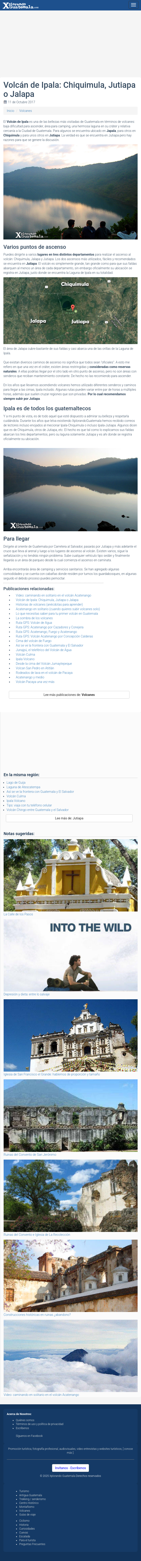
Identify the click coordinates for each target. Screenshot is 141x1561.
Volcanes (25, 111)
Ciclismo (24, 1520)
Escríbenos (22, 1428)
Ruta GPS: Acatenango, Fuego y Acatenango (46, 632)
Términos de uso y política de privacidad (39, 1424)
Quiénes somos (25, 1420)
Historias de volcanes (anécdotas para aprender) (49, 604)
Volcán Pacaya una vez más (35, 682)
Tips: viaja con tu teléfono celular (29, 805)
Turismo (24, 1491)
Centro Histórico (28, 1503)
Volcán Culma (25, 654)
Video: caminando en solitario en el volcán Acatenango (53, 595)
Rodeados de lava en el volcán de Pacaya (44, 673)
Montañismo (26, 1506)
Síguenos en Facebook (29, 1436)
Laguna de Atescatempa (23, 787)
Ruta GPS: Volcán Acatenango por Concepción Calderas (54, 636)
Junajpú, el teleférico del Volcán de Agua (44, 650)
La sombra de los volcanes (34, 618)
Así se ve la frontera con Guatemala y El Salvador (49, 645)
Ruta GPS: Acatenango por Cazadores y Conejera (50, 627)
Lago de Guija (16, 782)
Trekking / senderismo (32, 1499)
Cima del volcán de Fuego (33, 641)
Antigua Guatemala (30, 1495)
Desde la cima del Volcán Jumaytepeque (44, 663)
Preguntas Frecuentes (32, 1544)
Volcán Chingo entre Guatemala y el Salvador (38, 810)
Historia (24, 1524)
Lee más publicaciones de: (69, 695)
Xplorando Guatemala (63, 1476)
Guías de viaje (27, 1514)
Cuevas (23, 1532)
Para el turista (27, 1540)
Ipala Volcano (25, 659)
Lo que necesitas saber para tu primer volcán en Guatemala (57, 613)
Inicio (10, 111)
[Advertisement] (70, 45)
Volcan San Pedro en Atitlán (35, 668)
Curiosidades (27, 1528)
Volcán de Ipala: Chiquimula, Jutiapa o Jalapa (47, 600)
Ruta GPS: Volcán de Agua (34, 622)
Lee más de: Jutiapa (69, 818)
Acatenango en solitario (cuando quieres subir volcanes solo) (58, 609)
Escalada (24, 1536)
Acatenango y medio (30, 677)
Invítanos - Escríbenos (70, 1468)
